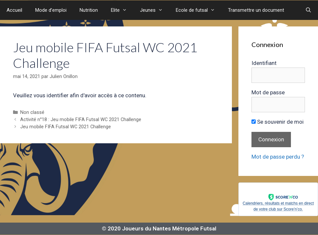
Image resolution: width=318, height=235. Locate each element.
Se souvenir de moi (277, 121)
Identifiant (264, 63)
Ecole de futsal (198, 10)
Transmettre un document (256, 10)
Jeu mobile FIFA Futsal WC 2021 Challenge (65, 127)
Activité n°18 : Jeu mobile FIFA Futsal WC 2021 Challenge (80, 119)
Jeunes (154, 10)
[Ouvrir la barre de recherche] (308, 10)
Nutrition (89, 10)
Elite (122, 10)
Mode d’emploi (51, 10)
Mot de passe (268, 92)
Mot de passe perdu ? (277, 156)
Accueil (14, 10)
